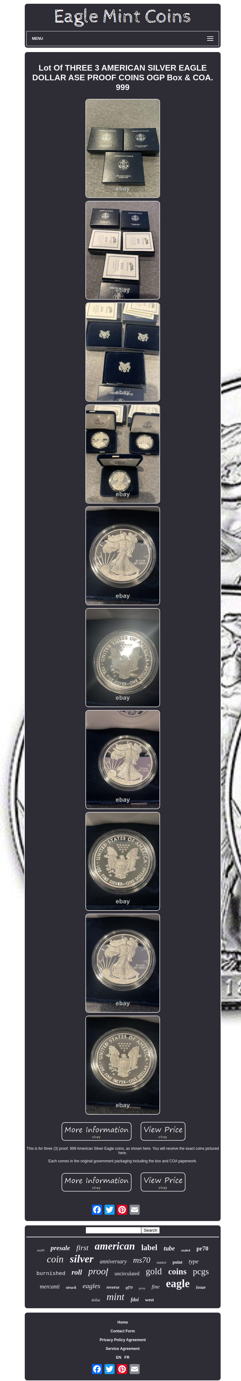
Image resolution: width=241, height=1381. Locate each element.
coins (177, 1271)
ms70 (141, 1260)
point (177, 1262)
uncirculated (127, 1273)
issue (201, 1287)
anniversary (113, 1261)
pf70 (129, 1287)
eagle (178, 1283)
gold (154, 1271)
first (82, 1248)
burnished (50, 1274)
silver (82, 1259)
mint (115, 1296)
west (149, 1299)
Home (122, 1322)
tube (169, 1248)
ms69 (40, 1250)
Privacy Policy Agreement (123, 1340)
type (194, 1261)
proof (98, 1271)
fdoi (135, 1299)
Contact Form (122, 1331)
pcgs (201, 1271)
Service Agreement (123, 1348)
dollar (95, 1300)
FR (126, 1357)
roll (77, 1272)
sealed (185, 1250)
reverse (112, 1287)
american (115, 1246)
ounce (161, 1262)
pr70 (202, 1248)
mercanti (50, 1286)
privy (142, 1288)
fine (156, 1287)
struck (71, 1287)
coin (55, 1259)
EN (118, 1357)
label (149, 1247)
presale (60, 1248)
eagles (91, 1286)
